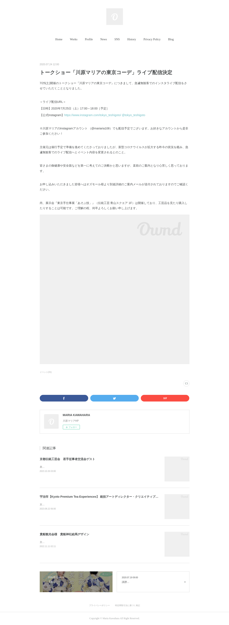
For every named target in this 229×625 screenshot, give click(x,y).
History (131, 39)
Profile (89, 39)
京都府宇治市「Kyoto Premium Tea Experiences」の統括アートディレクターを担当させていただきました (99, 504)
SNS (117, 39)
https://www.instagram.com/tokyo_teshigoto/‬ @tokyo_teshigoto (105, 115)
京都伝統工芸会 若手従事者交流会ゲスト (67, 459)
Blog (171, 39)
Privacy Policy (152, 39)
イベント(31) (46, 372)
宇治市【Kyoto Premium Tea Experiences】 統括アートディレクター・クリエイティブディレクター (106, 496)
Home (58, 39)
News (103, 39)
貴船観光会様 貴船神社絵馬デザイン (64, 534)
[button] (58, 39)
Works (73, 39)
